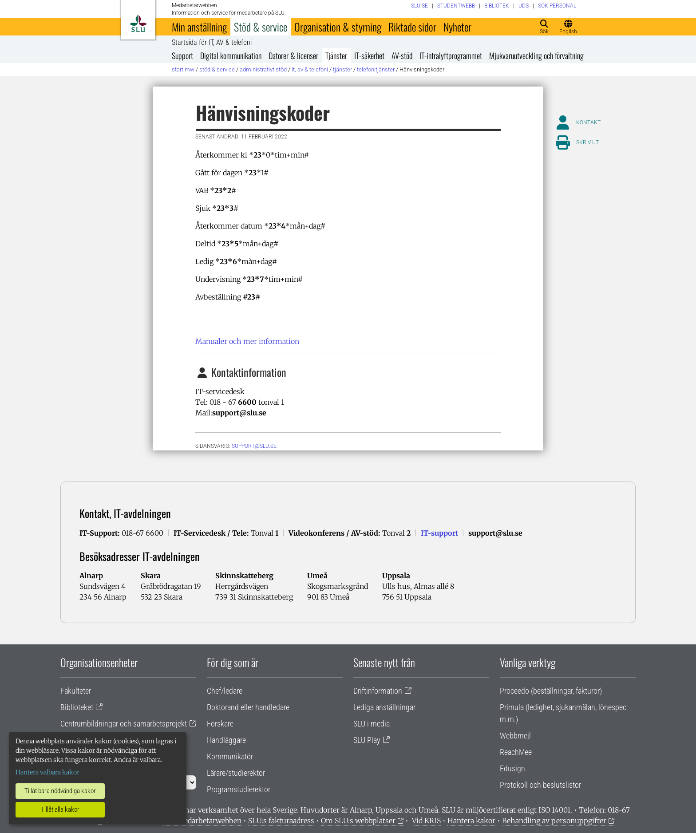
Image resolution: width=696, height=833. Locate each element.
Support (182, 55)
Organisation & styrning (337, 27)
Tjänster (336, 55)
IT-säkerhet (369, 55)
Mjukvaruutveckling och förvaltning (536, 55)
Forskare (220, 723)
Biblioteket (76, 707)
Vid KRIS (426, 820)
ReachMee (516, 752)
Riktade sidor (412, 27)
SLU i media (371, 723)
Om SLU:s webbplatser (358, 820)
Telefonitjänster (376, 69)
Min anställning (199, 27)
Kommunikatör (230, 756)
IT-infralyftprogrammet (450, 55)
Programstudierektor (238, 789)
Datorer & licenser (293, 55)
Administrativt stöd (263, 69)
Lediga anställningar (384, 707)
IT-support (439, 533)
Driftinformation (377, 690)
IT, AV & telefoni (310, 69)
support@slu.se (254, 446)
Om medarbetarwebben (202, 820)
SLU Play (366, 740)
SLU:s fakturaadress (281, 820)
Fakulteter (75, 690)
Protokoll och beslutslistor (540, 785)
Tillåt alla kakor (60, 809)
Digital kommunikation (230, 55)
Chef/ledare (224, 690)
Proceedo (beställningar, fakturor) (551, 690)
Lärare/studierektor (236, 773)
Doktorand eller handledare (248, 707)
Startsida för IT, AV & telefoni (212, 42)
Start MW (183, 69)
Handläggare (226, 740)
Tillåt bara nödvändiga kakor (60, 791)
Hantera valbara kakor (47, 772)
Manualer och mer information (247, 341)
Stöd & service (260, 27)
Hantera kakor (471, 820)
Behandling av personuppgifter (554, 820)
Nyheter (457, 27)
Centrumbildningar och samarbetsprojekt (123, 723)
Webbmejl (515, 735)
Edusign (512, 768)
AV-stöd (402, 55)
